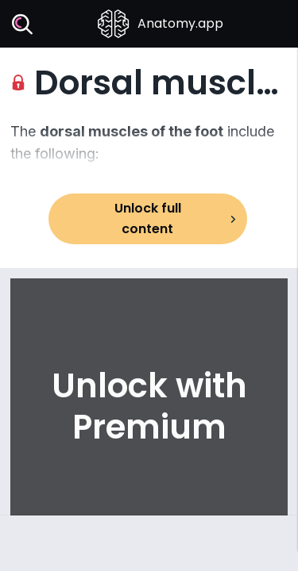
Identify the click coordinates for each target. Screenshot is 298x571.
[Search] (22, 24)
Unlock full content (147, 218)
